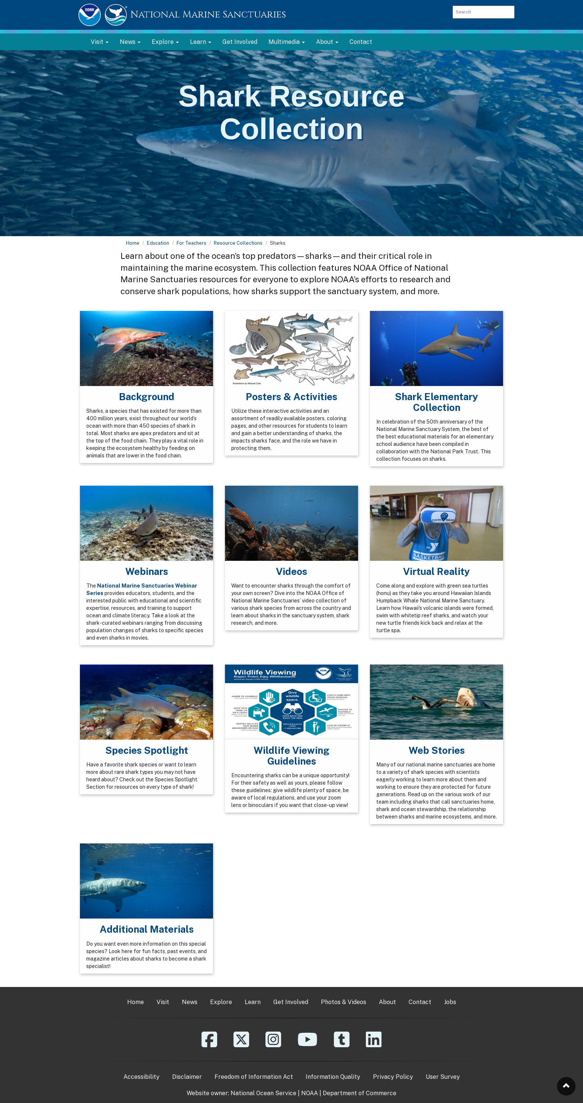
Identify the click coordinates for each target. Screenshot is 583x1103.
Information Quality (333, 1076)
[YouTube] (307, 1044)
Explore (221, 1002)
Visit (163, 1002)
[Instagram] (273, 1044)
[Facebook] (209, 1044)
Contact (361, 41)
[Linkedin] (373, 1044)
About (387, 1002)
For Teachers (191, 243)
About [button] (327, 41)
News (189, 1002)
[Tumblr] (341, 1044)
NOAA (309, 1093)
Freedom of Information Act (254, 1076)
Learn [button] (200, 41)
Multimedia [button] (286, 41)
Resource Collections (238, 243)
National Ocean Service (263, 1093)
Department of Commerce (359, 1093)
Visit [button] (100, 41)
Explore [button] (165, 41)
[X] (241, 1044)
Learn (253, 1002)
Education (158, 243)
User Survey (443, 1076)
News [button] (130, 41)
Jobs (450, 1002)
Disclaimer (187, 1076)
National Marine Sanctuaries (208, 14)
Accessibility (141, 1076)
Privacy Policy (393, 1076)
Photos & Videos (343, 1002)
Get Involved (239, 41)
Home (132, 243)
